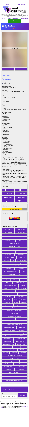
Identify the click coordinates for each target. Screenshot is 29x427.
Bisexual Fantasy (8, 319)
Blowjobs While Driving (10, 349)
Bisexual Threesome (21, 344)
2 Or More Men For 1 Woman (14, 249)
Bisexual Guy (21, 319)
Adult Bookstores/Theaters (14, 274)
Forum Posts (21, 193)
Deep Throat (21, 369)
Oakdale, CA (10, 28)
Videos (8, 200)
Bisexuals (16, 347)
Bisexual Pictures (21, 335)
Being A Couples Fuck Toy (9, 293)
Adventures (23, 279)
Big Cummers (8, 305)
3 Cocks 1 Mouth (21, 251)
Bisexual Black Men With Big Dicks (14, 310)
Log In (7, 4)
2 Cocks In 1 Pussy (21, 237)
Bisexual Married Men (9, 327)
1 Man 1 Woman (8, 229)
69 (13, 260)
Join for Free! (21, 4)
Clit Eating (22, 349)
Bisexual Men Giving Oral (9, 330)
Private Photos (21, 69)
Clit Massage (14, 352)
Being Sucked (21, 296)
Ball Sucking (8, 291)
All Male (5, 288)
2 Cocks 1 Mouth (8, 237)
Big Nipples (14, 307)
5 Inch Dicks (22, 257)
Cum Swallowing (21, 366)
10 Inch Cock (8, 235)
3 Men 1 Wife (21, 254)
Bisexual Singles (7, 341)
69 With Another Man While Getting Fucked (14, 263)
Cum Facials (7, 363)
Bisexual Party (8, 335)
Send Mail (8, 190)
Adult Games (22, 277)
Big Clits (16, 302)
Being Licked (22, 293)
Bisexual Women (7, 347)
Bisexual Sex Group (20, 338)
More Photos (8, 69)
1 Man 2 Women (21, 229)
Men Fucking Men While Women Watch (14, 380)
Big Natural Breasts (20, 305)
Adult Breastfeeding (9, 277)
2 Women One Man (8, 251)
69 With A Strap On (21, 260)
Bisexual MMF (22, 330)
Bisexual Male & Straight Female (14, 324)
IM (21, 190)
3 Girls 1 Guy (8, 254)
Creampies (23, 361)
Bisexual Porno (7, 338)
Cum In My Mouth (8, 366)
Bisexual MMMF (8, 333)
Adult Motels (6, 279)
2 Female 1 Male (8, 240)
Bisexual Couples (14, 313)
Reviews (21, 200)
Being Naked (8, 296)
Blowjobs (24, 347)
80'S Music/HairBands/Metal (10, 271)
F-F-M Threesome (22, 375)
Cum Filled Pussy (20, 363)
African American (20, 282)
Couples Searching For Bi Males (10, 361)
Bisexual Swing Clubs (20, 341)
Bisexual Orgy (21, 333)
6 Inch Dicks (6, 260)
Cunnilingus (8, 369)
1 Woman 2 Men (21, 232)
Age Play (23, 285)
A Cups (23, 271)
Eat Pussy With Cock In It (14, 372)
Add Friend (21, 197)
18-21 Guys (21, 235)
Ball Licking (23, 288)
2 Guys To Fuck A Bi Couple (15, 246)
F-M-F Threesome (15, 377)
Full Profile (8, 193)
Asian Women (14, 288)
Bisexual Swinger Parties (8, 344)
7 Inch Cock (21, 268)
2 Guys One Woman (14, 243)
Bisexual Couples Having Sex (14, 316)
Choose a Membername (8, 394)
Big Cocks (23, 302)
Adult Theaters (15, 279)
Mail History (8, 197)
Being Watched (7, 299)
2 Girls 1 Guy (21, 240)
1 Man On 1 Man (8, 232)
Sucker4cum (10, 26)
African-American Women (10, 285)
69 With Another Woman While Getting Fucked (14, 265)
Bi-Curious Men (7, 302)
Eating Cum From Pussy (9, 375)
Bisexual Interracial (14, 321)
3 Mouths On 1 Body (9, 257)
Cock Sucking (23, 352)
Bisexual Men (22, 327)
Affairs (7, 282)
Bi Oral (15, 299)
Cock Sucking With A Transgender (14, 355)
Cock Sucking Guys (14, 358)
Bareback (21, 291)
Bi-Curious (23, 299)
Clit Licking (5, 352)
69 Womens (8, 268)
